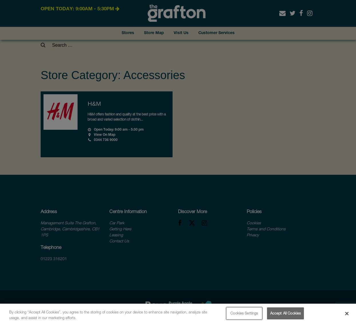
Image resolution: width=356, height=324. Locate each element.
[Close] (347, 313)
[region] (178, 314)
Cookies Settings (244, 313)
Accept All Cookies (285, 313)
